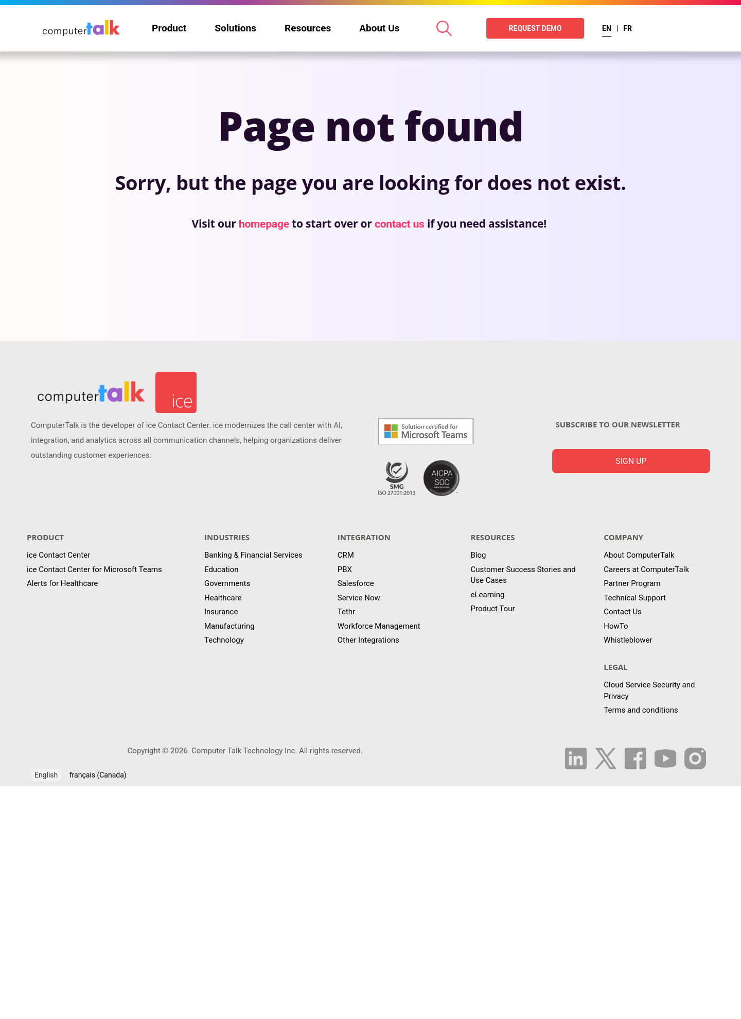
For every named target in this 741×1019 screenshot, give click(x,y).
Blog (478, 555)
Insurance (221, 611)
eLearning (488, 594)
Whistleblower (628, 640)
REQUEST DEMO (535, 28)
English (46, 775)
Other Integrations (368, 640)
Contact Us (623, 611)
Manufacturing (229, 626)
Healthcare (223, 597)
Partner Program (632, 583)
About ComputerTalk (639, 555)
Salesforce (356, 583)
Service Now (359, 597)
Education (221, 569)
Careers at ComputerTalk (646, 569)
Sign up (631, 461)
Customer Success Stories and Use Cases (523, 575)
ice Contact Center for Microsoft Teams (94, 569)
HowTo (616, 626)
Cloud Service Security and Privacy (649, 690)
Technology (224, 640)
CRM (346, 555)
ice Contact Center (58, 555)
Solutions (235, 28)
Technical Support (635, 597)
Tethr (346, 611)
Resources (308, 28)
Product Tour (493, 608)
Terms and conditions (641, 710)
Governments (227, 583)
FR (627, 28)
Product (169, 28)
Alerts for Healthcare (62, 583)
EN (606, 28)
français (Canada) (98, 775)
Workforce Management (379, 626)
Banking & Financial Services (253, 555)
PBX (345, 569)
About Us (379, 28)
